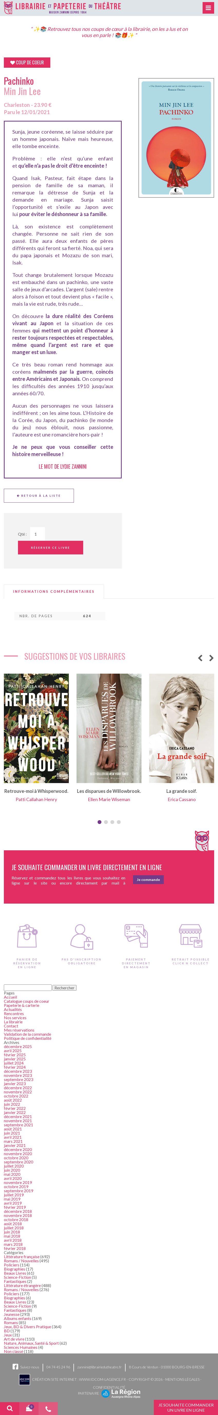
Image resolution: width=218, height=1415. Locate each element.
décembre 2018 (18, 1211)
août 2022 (13, 1099)
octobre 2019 (16, 1186)
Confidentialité (109, 1387)
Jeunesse (12, 1314)
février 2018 (15, 1248)
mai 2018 (12, 1235)
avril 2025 (13, 1050)
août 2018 (13, 1223)
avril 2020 (13, 1178)
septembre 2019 (18, 1190)
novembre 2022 (18, 1091)
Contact (11, 1025)
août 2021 (13, 1128)
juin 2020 (12, 1170)
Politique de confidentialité (27, 1038)
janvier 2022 (15, 1112)
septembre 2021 (18, 1124)
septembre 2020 (18, 1161)
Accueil (10, 996)
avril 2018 (13, 1240)
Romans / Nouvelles (21, 1260)
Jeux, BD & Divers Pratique (27, 1326)
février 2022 (15, 1108)
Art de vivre (14, 1338)
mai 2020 (12, 1174)
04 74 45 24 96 (58, 1367)
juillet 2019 (14, 1194)
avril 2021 (13, 1137)
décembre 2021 (18, 1116)
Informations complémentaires (54, 591)
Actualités (13, 1009)
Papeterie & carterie (21, 1005)
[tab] (54, 592)
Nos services (15, 1017)
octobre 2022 (16, 1095)
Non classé (13, 1351)
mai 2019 (12, 1198)
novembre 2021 (18, 1120)
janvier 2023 (15, 1083)
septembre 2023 (18, 1079)
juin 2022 (12, 1104)
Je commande (148, 879)
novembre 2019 (18, 1182)
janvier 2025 (15, 1058)
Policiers (11, 1264)
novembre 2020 (18, 1153)
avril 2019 (13, 1202)
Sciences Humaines (20, 1347)
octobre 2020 (16, 1157)
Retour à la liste (39, 495)
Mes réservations (19, 1029)
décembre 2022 (18, 1087)
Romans (11, 1322)
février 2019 (15, 1207)
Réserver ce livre (50, 547)
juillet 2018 (14, 1227)
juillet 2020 (14, 1165)
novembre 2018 (18, 1215)
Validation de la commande (27, 1034)
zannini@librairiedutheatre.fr (99, 1367)
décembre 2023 (18, 1071)
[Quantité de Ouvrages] (37, 534)
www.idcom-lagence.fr (102, 1379)
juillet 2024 (14, 1062)
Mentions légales (182, 1379)
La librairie (13, 1021)
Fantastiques (15, 1281)
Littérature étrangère (22, 1285)
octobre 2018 (16, 1219)
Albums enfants (17, 1318)
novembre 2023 (18, 1075)
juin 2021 (12, 1132)
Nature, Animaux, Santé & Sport (31, 1343)
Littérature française (22, 1256)
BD (7, 1330)
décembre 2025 (18, 1046)
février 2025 (15, 1054)
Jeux (8, 1334)
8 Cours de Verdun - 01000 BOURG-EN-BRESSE (167, 1367)
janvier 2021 (15, 1145)
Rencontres (14, 1013)
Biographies (14, 1268)
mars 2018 (13, 1244)
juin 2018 (12, 1231)
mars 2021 (13, 1141)
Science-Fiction (17, 1277)
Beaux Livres (15, 1273)
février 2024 (15, 1067)
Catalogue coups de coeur (26, 1001)
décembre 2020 (18, 1149)
